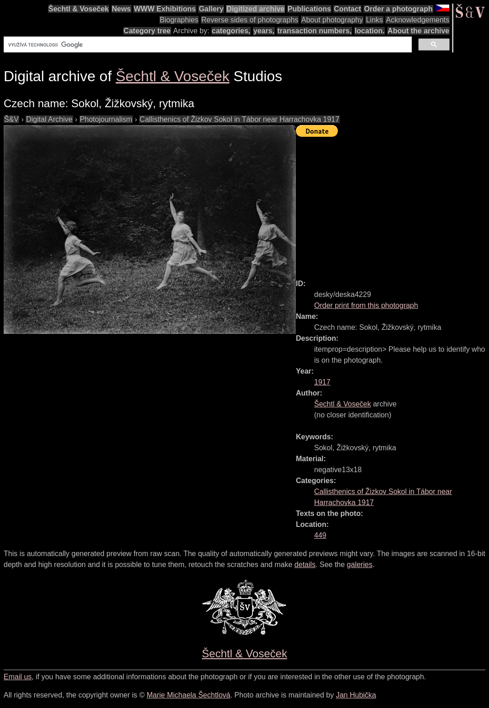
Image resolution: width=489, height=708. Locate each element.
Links (374, 20)
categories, (231, 31)
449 (320, 535)
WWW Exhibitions (165, 9)
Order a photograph (398, 9)
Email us (18, 677)
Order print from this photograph (366, 305)
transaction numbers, (314, 31)
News (121, 9)
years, (263, 31)
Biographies (179, 20)
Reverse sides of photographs (250, 20)
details (304, 564)
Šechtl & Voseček (78, 9)
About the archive (418, 31)
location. (370, 31)
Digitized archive (255, 9)
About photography (332, 20)
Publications (309, 9)
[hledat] (206, 45)
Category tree (147, 31)
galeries (360, 564)
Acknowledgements (417, 20)
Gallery (211, 9)
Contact (347, 9)
